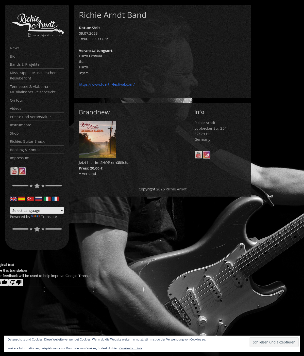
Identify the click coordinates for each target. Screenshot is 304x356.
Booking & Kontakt (26, 149)
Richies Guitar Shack (27, 141)
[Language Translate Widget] (37, 210)
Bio (13, 56)
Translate (44, 216)
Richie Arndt (176, 188)
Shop (14, 133)
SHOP (105, 162)
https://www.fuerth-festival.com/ (107, 84)
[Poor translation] (16, 282)
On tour (16, 100)
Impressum (19, 157)
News (14, 47)
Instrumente (20, 124)
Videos (15, 108)
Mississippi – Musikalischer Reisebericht (33, 75)
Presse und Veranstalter (30, 116)
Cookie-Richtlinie (130, 348)
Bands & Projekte (24, 64)
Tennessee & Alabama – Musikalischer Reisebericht (33, 89)
